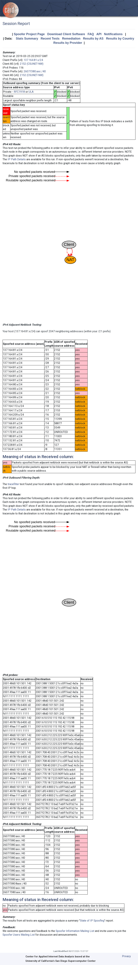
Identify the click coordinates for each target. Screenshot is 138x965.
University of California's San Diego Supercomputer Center (61, 961)
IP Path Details (17, 159)
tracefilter (13, 484)
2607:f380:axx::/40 (35, 71)
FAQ (91, 34)
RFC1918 (19, 91)
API (98, 34)
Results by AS (93, 38)
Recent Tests (50, 38)
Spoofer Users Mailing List (19, 934)
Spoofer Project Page (29, 34)
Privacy (126, 956)
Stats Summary (27, 38)
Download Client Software (66, 34)
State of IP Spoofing (92, 920)
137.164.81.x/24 (33, 60)
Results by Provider (67, 42)
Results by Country (120, 38)
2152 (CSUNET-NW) (31, 63)
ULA (31, 91)
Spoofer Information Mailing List (75, 931)
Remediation (71, 38)
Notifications (113, 34)
